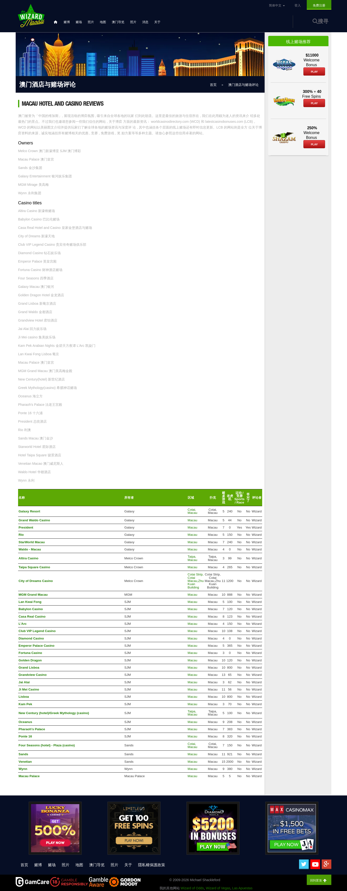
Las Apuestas (242, 888)
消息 (145, 22)
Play (314, 71)
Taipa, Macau (192, 558)
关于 (157, 22)
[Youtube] (315, 864)
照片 (91, 22)
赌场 (79, 22)
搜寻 (320, 21)
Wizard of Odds (192, 888)
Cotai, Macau (192, 511)
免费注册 (319, 5)
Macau (192, 520)
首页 (24, 865)
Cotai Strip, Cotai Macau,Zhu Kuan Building (196, 581)
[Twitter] (304, 864)
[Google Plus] (326, 864)
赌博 (67, 22)
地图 (103, 22)
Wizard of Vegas (218, 888)
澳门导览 (118, 22)
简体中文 (277, 5)
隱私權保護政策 (151, 865)
